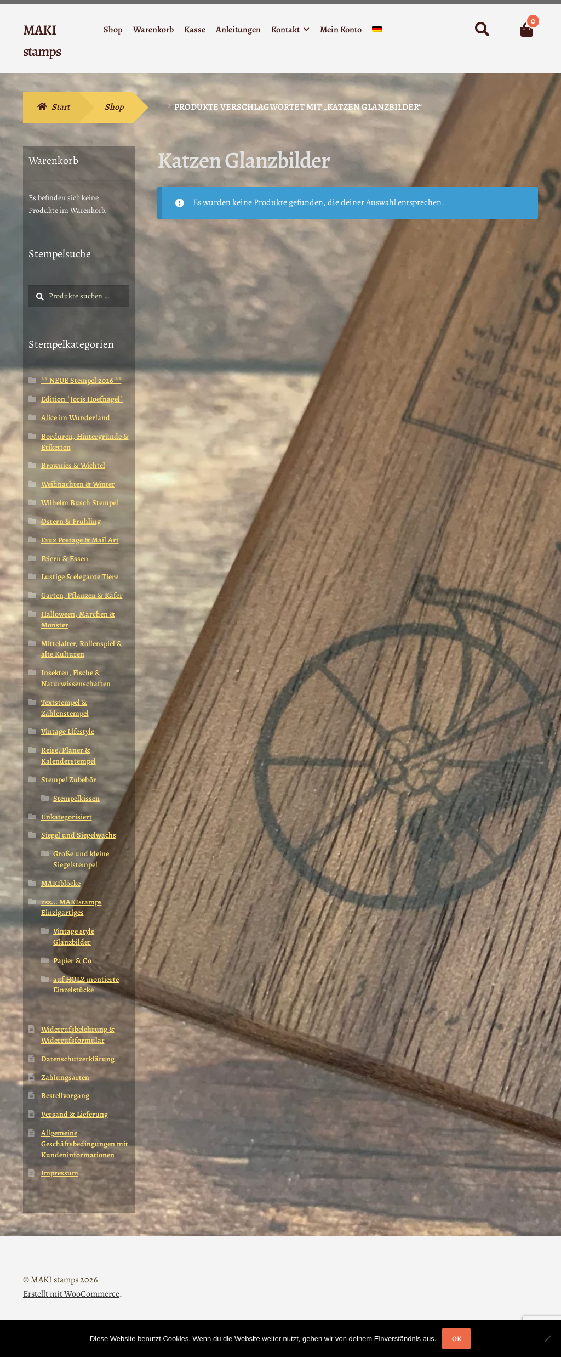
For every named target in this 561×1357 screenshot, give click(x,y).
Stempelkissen (76, 798)
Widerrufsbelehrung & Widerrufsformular (78, 1034)
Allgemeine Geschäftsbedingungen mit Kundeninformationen (84, 1144)
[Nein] (547, 1338)
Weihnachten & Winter (78, 484)
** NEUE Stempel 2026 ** (81, 380)
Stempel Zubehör (68, 779)
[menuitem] (377, 31)
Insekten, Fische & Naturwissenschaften (76, 678)
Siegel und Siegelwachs (78, 835)
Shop (113, 30)
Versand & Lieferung (74, 1114)
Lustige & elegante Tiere (79, 577)
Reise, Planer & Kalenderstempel (68, 755)
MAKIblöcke (61, 883)
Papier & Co (72, 960)
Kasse (194, 30)
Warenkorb (153, 30)
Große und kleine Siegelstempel (81, 859)
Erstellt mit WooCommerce (71, 1294)
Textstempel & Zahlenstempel (65, 708)
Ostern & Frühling (71, 521)
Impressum (59, 1173)
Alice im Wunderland (75, 417)
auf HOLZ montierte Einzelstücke (86, 985)
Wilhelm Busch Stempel (79, 502)
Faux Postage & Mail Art (80, 540)
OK (456, 1338)
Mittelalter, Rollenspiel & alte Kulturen (81, 649)
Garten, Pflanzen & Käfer (82, 595)
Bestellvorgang (65, 1095)
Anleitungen (238, 30)
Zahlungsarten (65, 1077)
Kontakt (285, 30)
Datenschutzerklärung (78, 1059)
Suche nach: (481, 29)
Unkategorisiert (66, 817)
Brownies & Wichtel (73, 465)
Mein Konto (341, 30)
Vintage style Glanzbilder (73, 936)
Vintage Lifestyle (67, 731)
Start (60, 107)
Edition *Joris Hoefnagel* (82, 399)
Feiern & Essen (64, 558)
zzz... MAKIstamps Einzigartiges (71, 907)
